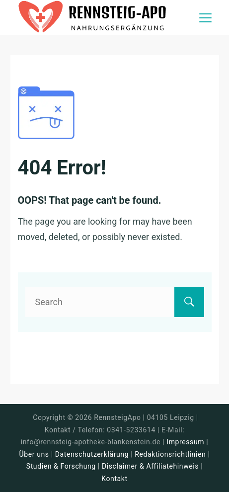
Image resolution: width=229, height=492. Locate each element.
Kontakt (114, 479)
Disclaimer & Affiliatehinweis (150, 466)
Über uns (34, 454)
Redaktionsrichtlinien (170, 454)
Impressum (186, 442)
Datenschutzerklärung (92, 454)
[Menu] (205, 17)
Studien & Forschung (61, 466)
